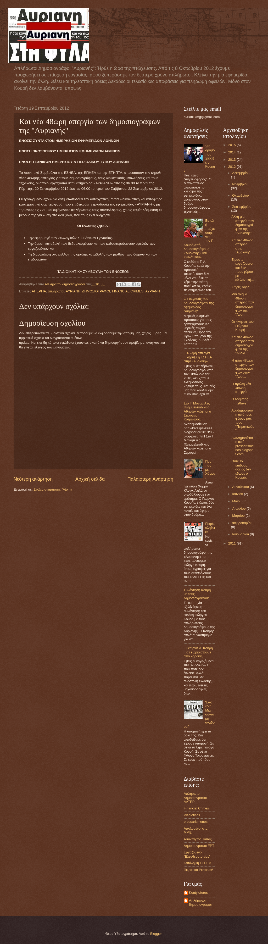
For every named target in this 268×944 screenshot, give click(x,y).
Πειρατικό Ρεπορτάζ (198, 870)
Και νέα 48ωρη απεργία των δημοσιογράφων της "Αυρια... (242, 345)
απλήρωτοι (56, 291)
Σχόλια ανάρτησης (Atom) (53, 489)
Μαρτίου (238, 516)
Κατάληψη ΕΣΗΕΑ (197, 863)
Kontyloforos (198, 893)
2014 (232, 152)
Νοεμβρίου (240, 184)
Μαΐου (237, 501)
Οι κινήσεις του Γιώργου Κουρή (242, 326)
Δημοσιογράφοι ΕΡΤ (199, 846)
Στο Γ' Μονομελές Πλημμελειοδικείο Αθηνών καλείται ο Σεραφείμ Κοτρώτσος (197, 411)
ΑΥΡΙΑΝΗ (73, 291)
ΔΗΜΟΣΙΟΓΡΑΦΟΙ (96, 291)
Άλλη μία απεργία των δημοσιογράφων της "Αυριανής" (242, 225)
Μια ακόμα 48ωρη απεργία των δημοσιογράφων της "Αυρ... (242, 304)
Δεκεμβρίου (240, 173)
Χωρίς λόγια (240, 287)
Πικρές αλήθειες (210, 528)
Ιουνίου (238, 494)
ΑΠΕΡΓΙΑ (39, 291)
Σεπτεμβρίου (241, 207)
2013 (232, 160)
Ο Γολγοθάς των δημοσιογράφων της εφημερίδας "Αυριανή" (199, 305)
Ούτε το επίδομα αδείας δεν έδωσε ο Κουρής (241, 469)
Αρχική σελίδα (90, 479)
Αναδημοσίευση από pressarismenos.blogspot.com (242, 446)
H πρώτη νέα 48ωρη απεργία (241, 388)
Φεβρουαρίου (242, 523)
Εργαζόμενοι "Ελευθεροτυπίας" (197, 854)
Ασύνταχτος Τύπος (198, 839)
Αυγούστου (241, 487)
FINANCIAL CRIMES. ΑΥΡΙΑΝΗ (136, 291)
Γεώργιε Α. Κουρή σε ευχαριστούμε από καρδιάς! (198, 652)
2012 (232, 167)
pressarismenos (196, 822)
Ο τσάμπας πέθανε (239, 401)
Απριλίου (239, 508)
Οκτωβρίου (240, 195)
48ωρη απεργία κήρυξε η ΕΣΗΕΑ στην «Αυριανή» (198, 357)
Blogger (156, 934)
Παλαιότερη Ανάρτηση (150, 479)
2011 (232, 543)
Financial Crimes (196, 808)
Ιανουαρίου (241, 534)
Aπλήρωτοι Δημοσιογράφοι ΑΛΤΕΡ (195, 798)
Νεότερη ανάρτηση (33, 479)
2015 (232, 145)
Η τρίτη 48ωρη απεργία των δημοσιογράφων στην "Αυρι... (242, 368)
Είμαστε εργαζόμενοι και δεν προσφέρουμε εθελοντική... (242, 270)
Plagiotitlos (192, 815)
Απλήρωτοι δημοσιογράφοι (200, 902)
